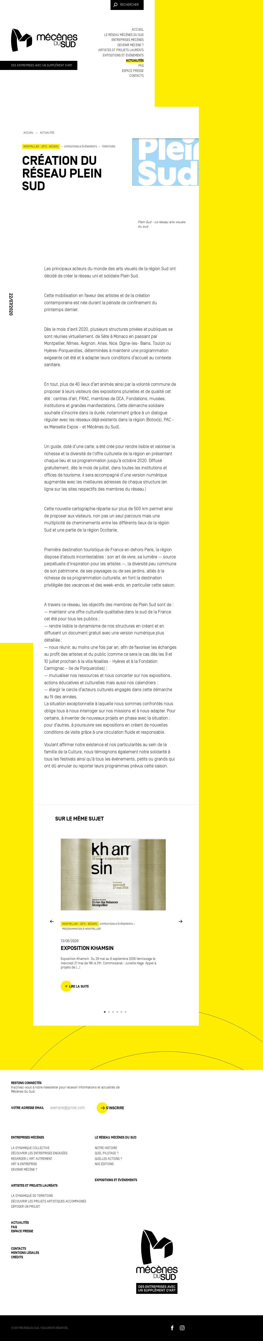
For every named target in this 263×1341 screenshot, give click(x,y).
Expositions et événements (123, 55)
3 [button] (114, 1012)
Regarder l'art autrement (31, 1159)
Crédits (17, 1257)
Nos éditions (104, 1164)
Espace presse (133, 71)
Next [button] (180, 921)
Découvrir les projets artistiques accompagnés (48, 1201)
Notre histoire (106, 1148)
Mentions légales (25, 1253)
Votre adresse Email (27, 1108)
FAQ (141, 65)
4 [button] (118, 1012)
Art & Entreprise (24, 1164)
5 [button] (122, 1012)
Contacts (136, 76)
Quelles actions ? (108, 1159)
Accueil (138, 30)
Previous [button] (52, 921)
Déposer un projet (25, 1207)
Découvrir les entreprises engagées (39, 1153)
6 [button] (126, 1012)
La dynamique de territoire (32, 1196)
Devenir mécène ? (130, 45)
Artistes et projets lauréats (121, 50)
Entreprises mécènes (128, 40)
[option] (71, 161)
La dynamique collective (30, 1148)
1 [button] (106, 1012)
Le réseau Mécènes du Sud (124, 35)
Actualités (135, 61)
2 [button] (110, 1012)
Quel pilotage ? (107, 1153)
